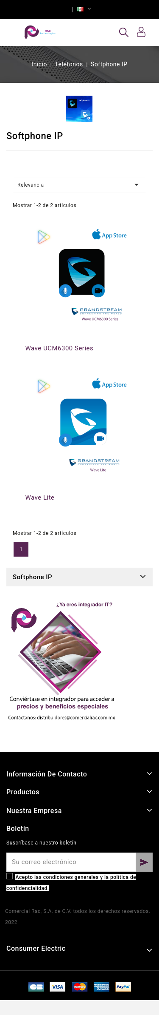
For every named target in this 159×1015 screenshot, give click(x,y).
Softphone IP (32, 577)
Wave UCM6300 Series (59, 348)
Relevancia (79, 184)
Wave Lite (40, 497)
